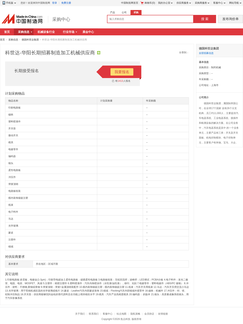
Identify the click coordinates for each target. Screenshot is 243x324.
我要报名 (122, 72)
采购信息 (25, 32)
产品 (112, 12)
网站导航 (234, 2)
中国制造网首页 (129, 2)
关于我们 (80, 313)
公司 (124, 12)
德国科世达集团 (30, 39)
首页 (7, 32)
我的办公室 (164, 2)
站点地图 (121, 313)
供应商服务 (182, 2)
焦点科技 (125, 319)
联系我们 (94, 313)
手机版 (9, 3)
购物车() (147, 2)
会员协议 (149, 313)
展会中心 (88, 32)
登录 (54, 2)
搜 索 (204, 19)
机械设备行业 (46, 32)
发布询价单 (230, 19)
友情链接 (163, 313)
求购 (136, 12)
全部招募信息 (206, 53)
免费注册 (66, 2)
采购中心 (61, 19)
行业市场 (70, 32)
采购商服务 (201, 2)
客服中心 (218, 2)
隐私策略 (135, 313)
